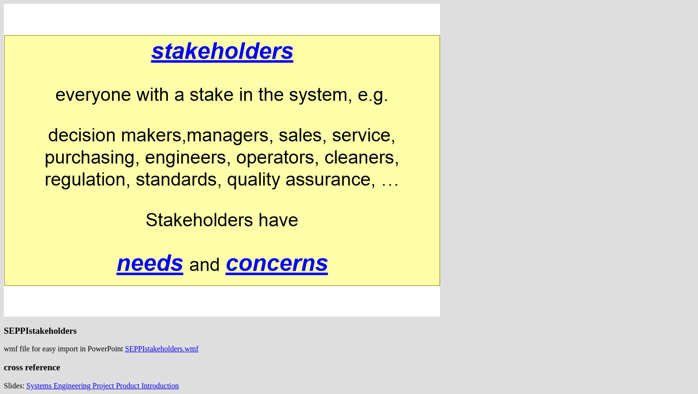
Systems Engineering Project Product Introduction (103, 386)
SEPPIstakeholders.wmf (162, 349)
